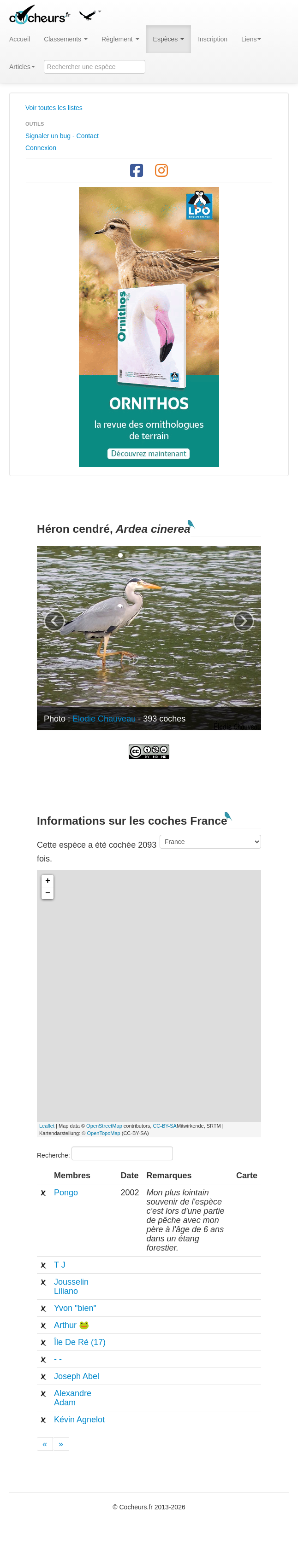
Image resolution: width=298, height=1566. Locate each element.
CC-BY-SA (165, 1126)
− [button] (47, 893)
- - (58, 1359)
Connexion (40, 147)
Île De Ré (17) (80, 1342)
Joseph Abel (76, 1376)
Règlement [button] (120, 39)
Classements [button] (66, 39)
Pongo (66, 1192)
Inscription (212, 39)
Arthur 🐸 (71, 1325)
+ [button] (47, 880)
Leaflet (46, 1126)
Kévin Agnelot (79, 1419)
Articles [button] (22, 66)
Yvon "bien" (75, 1308)
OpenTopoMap (103, 1133)
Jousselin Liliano (71, 1286)
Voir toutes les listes (54, 107)
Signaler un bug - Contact (62, 136)
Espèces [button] (169, 39)
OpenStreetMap (104, 1126)
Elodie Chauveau (104, 718)
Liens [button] (251, 39)
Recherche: (105, 1153)
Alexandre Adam (72, 1398)
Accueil (19, 39)
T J (60, 1264)
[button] (89, 13)
